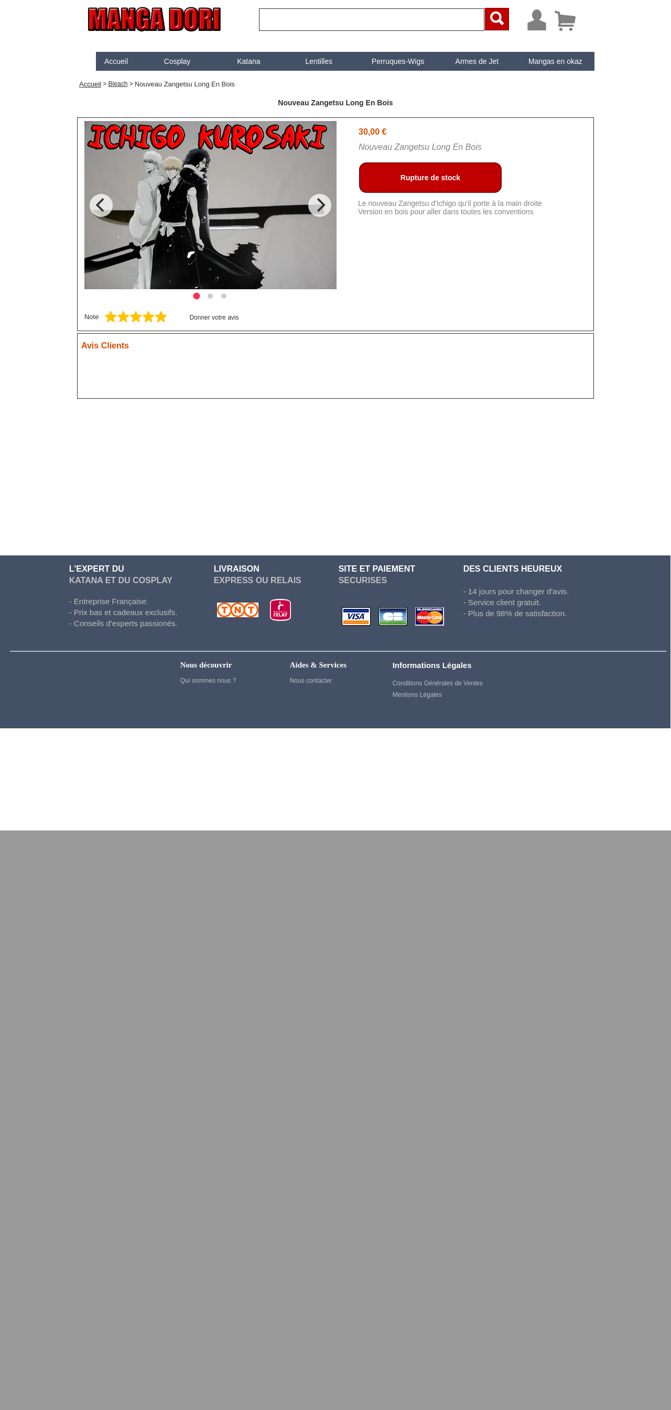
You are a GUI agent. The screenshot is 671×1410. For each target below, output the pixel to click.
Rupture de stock (430, 177)
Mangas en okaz (546, 61)
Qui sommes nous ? (208, 680)
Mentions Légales (417, 694)
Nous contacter (311, 680)
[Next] (319, 205)
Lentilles (310, 61)
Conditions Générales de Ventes (438, 683)
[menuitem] (107, 61)
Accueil (107, 61)
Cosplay (168, 61)
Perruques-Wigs (389, 61)
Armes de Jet (468, 61)
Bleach (118, 84)
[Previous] (101, 205)
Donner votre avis (214, 317)
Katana (239, 61)
